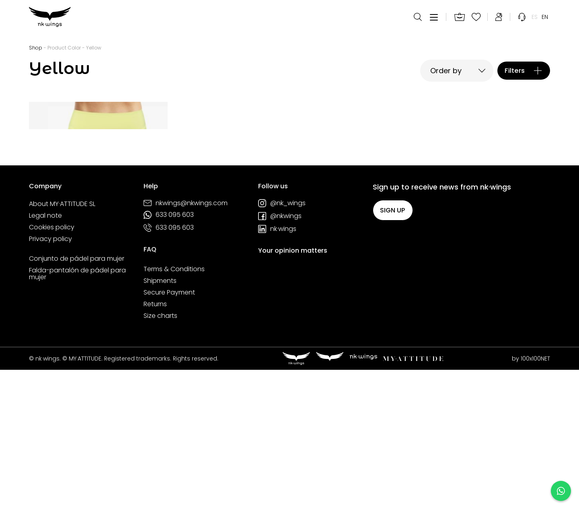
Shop (35, 47)
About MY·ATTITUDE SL (62, 342)
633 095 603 (169, 354)
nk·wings (277, 368)
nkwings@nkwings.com (186, 342)
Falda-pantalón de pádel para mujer (77, 413)
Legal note (45, 354)
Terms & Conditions (174, 408)
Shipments (160, 419)
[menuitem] (535, 20)
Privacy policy (50, 377)
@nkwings (280, 355)
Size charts (160, 454)
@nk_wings (282, 342)
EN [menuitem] (545, 20)
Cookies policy (51, 366)
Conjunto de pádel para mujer (76, 397)
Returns (155, 443)
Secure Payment (169, 431)
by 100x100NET (531, 497)
